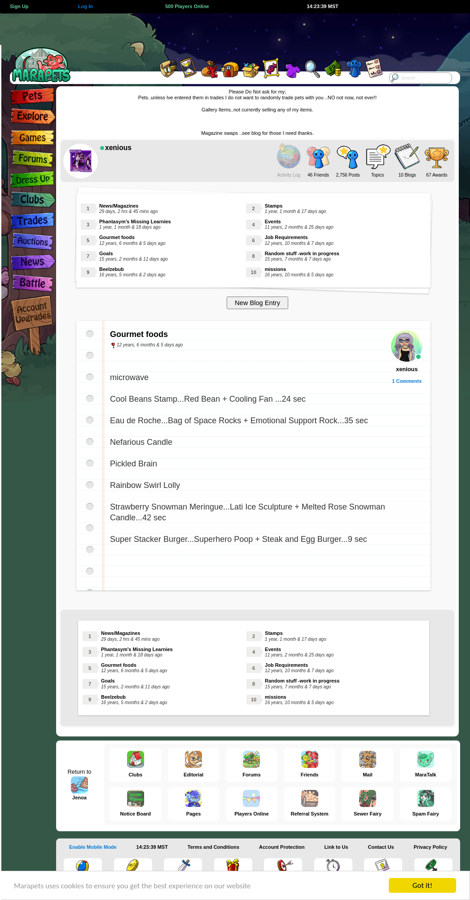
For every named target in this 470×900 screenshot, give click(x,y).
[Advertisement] (225, 33)
